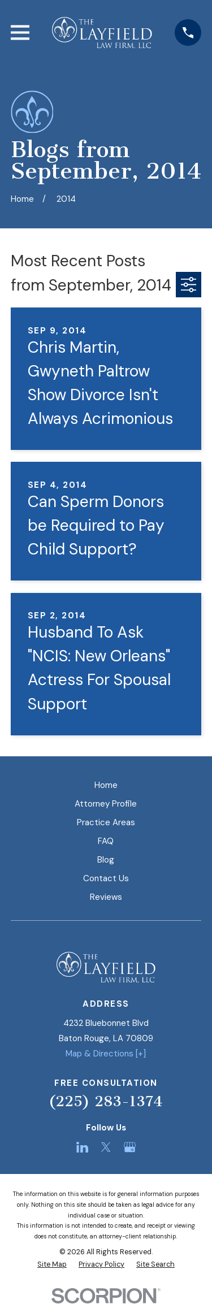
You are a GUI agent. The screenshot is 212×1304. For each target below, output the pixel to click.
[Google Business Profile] (130, 1147)
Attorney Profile (106, 803)
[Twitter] (106, 1147)
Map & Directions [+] (106, 1053)
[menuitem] (52, 1264)
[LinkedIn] (82, 1147)
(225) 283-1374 (106, 1101)
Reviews (106, 897)
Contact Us (106, 878)
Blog (105, 859)
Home (106, 785)
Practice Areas (106, 822)
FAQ (106, 841)
